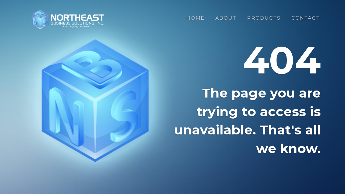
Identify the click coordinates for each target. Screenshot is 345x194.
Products (264, 18)
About (225, 18)
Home (196, 18)
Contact (305, 18)
